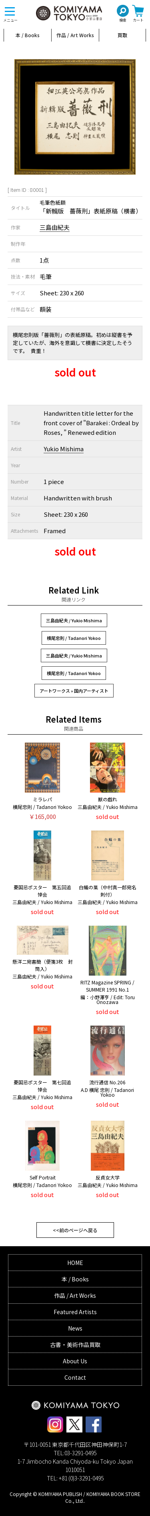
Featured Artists (75, 1312)
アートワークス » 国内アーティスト (74, 690)
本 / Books (28, 35)
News (75, 1328)
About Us (75, 1361)
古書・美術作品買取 (75, 1345)
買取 (122, 35)
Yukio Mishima (64, 448)
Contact (75, 1377)
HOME (75, 1263)
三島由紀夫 (55, 227)
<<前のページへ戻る (75, 1230)
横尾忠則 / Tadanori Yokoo (74, 638)
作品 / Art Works (75, 35)
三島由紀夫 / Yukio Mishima (74, 620)
